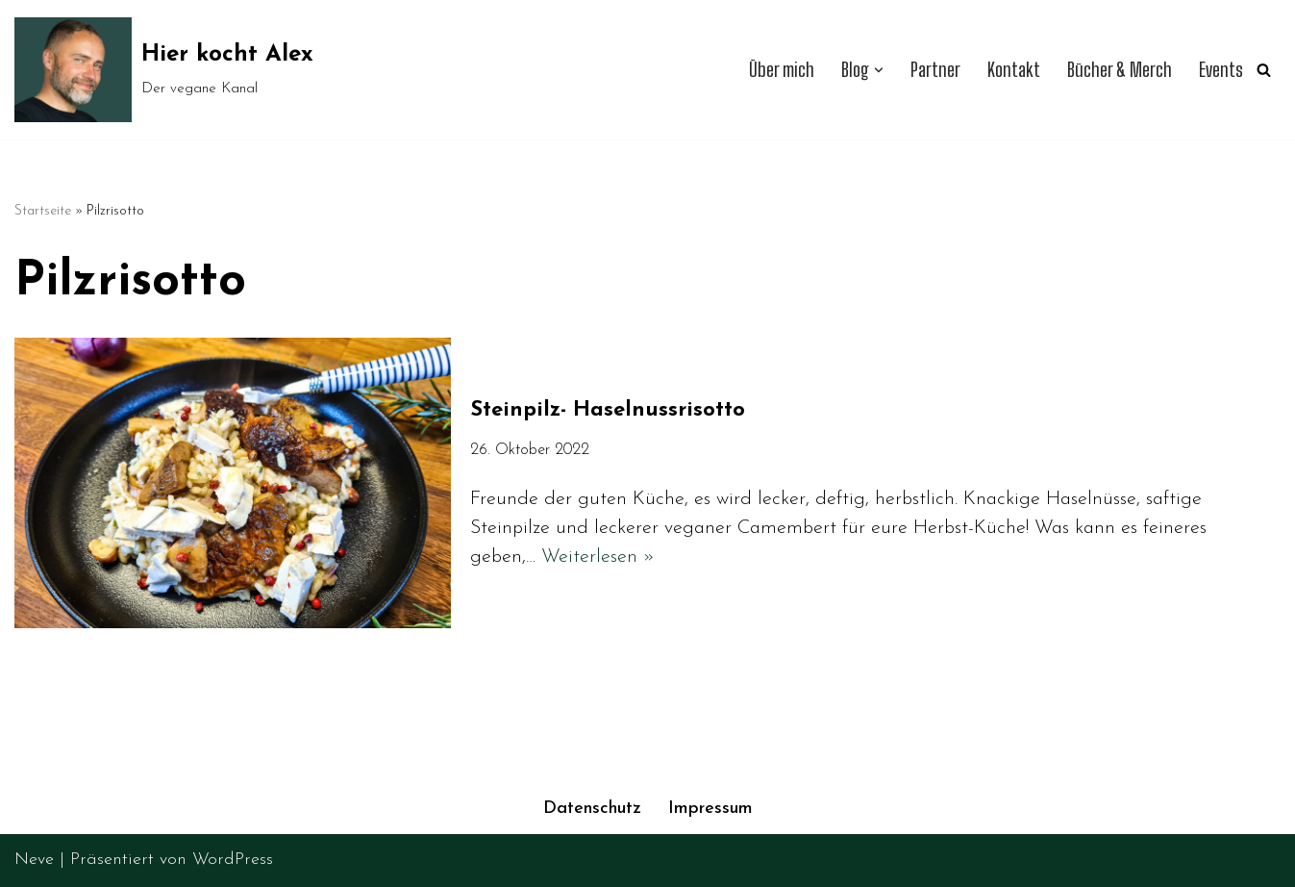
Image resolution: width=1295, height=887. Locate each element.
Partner (935, 70)
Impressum (710, 808)
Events (1221, 70)
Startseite (42, 211)
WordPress (232, 859)
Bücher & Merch (1119, 70)
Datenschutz (592, 808)
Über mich (781, 70)
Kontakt (1013, 70)
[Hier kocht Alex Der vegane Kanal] (163, 69)
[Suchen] (1264, 70)
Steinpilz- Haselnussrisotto (611, 410)
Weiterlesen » (598, 557)
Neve (34, 859)
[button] (879, 70)
